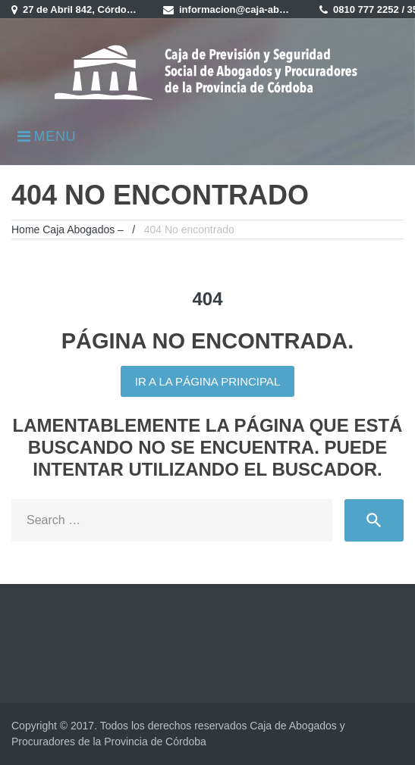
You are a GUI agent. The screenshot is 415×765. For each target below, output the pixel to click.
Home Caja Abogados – (67, 229)
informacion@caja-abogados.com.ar (264, 9)
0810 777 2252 (366, 9)
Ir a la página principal (207, 381)
